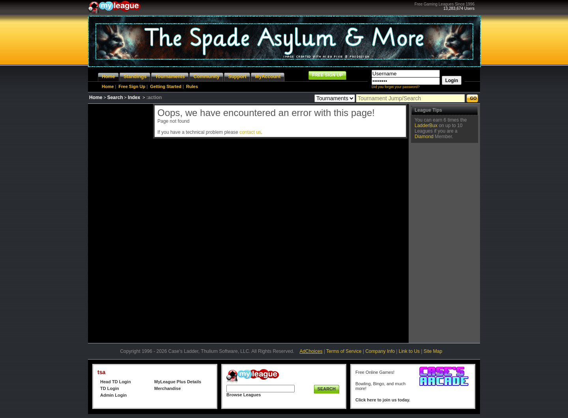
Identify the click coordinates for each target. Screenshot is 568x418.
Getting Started (165, 86)
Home (108, 86)
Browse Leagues (243, 394)
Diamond (424, 136)
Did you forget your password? (396, 87)
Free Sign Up (132, 86)
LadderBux (426, 125)
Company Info (380, 351)
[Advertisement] (119, 222)
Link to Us (409, 351)
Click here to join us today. (382, 399)
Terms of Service (343, 351)
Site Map (433, 351)
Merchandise (167, 388)
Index (134, 97)
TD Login (109, 388)
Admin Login (113, 395)
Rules (192, 86)
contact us (250, 132)
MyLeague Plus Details (177, 381)
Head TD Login (115, 381)
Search (115, 97)
